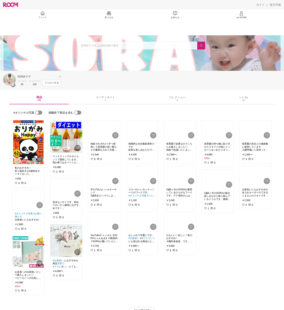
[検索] (201, 45)
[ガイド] (260, 5)
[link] (28, 142)
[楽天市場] (275, 5)
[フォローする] (51, 83)
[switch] (38, 113)
